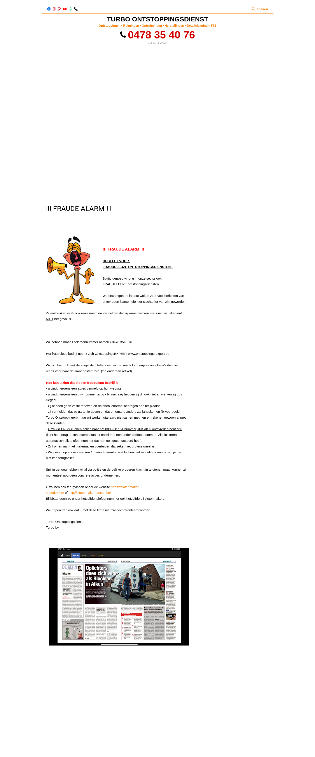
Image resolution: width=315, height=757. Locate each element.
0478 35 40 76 (157, 35)
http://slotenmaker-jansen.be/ (89, 492)
